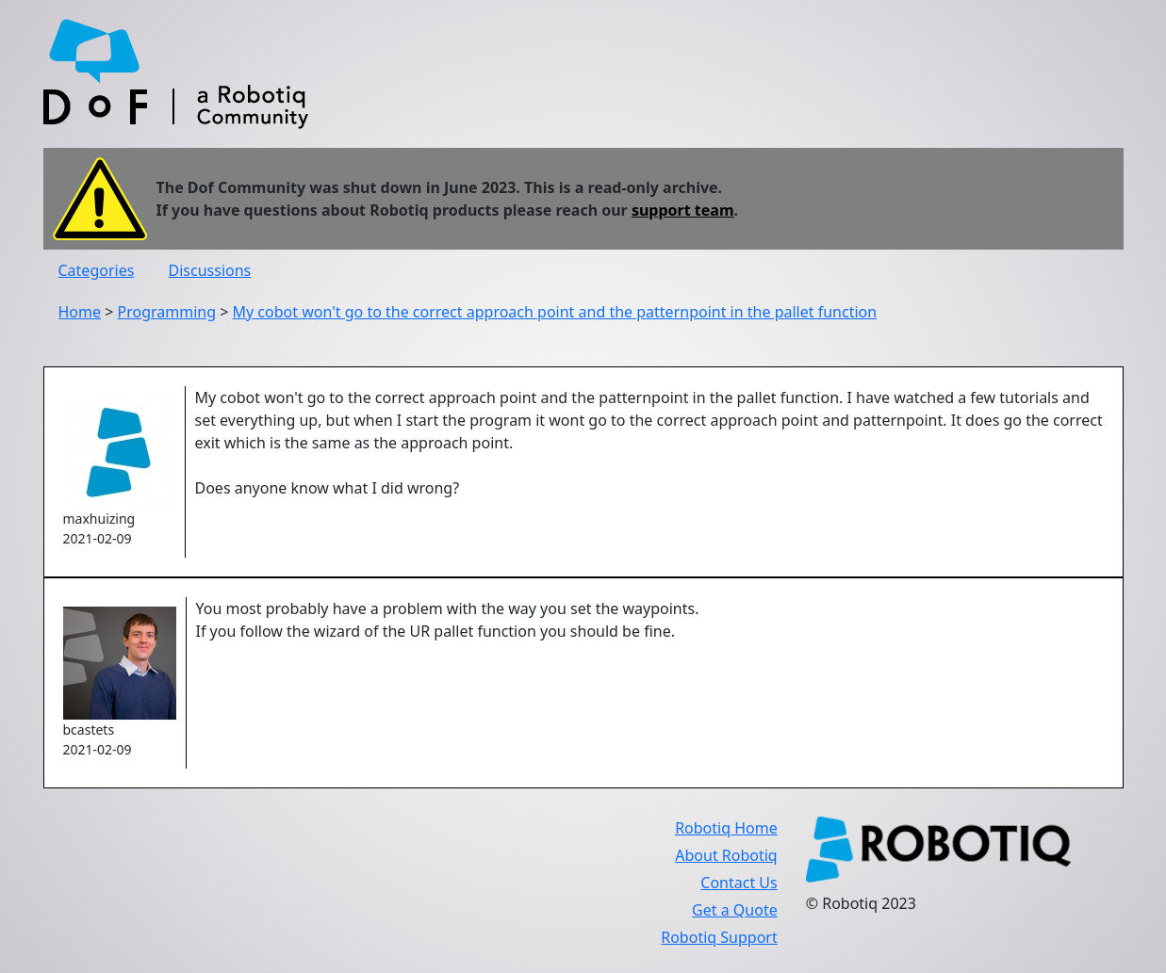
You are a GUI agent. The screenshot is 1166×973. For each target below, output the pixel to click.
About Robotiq (726, 855)
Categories (96, 270)
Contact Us (738, 882)
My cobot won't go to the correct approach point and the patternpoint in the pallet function (555, 311)
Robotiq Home (726, 828)
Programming (167, 311)
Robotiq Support (719, 937)
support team (683, 210)
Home (80, 311)
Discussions (210, 270)
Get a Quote (735, 910)
